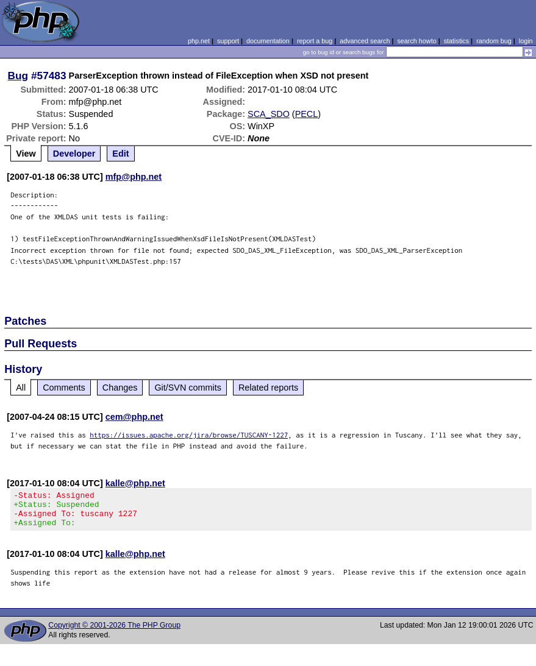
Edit (120, 153)
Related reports (268, 387)
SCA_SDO (269, 114)
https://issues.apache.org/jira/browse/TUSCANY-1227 (189, 435)
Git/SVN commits (187, 387)
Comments (64, 387)
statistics (456, 40)
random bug (494, 40)
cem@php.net (134, 417)
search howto (416, 40)
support (228, 40)
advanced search (365, 40)
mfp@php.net (133, 177)
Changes (120, 387)
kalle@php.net (135, 483)
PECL (306, 114)
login (526, 40)
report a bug (314, 40)
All (21, 387)
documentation (268, 40)
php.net (199, 40)
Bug (18, 75)
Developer (74, 153)
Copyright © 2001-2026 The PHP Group (114, 632)
